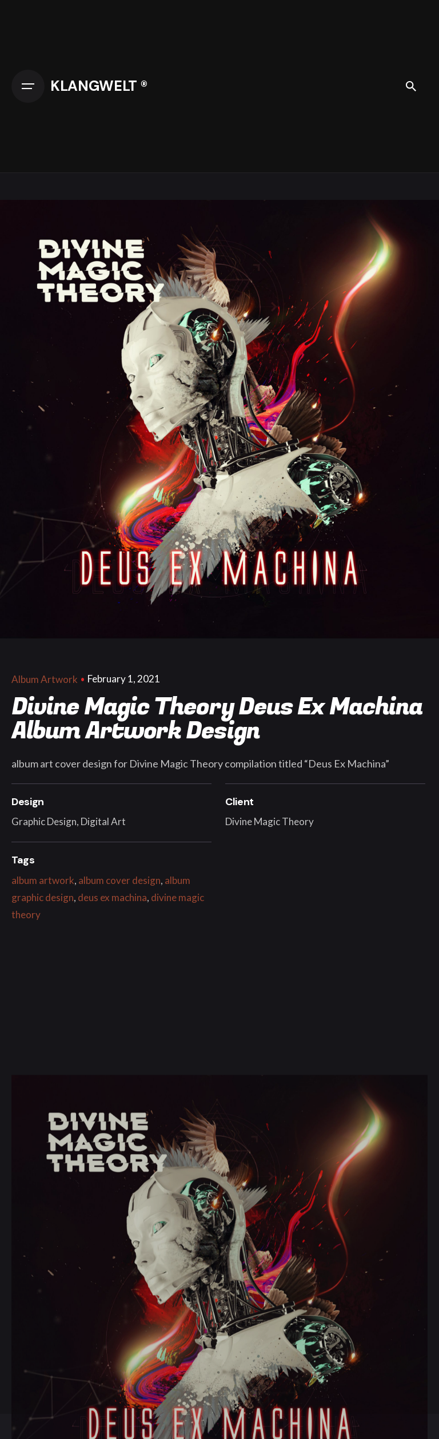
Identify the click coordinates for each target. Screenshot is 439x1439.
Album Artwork (44, 679)
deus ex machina (112, 897)
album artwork (42, 880)
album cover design (119, 880)
